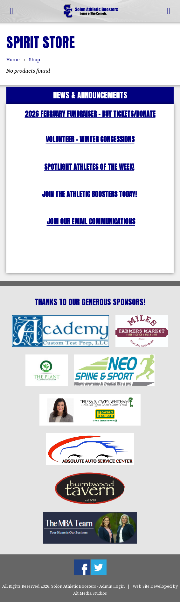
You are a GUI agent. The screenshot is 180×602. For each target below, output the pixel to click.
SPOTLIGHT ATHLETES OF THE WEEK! (89, 167)
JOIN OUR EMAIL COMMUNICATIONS (91, 222)
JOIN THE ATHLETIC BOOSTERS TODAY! (89, 194)
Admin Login (112, 586)
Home (13, 59)
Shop (34, 59)
